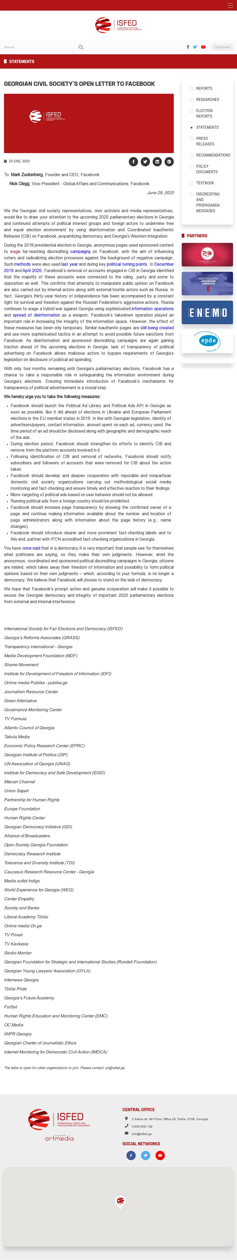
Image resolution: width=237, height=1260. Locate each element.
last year (69, 264)
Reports (204, 88)
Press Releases (205, 141)
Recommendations (210, 155)
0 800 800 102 (142, 1127)
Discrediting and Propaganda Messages (208, 202)
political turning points (127, 264)
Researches (207, 99)
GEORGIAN (222, 47)
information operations (153, 309)
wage (15, 252)
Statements (207, 127)
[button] (120, 1202)
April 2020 (32, 271)
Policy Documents (207, 169)
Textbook (205, 183)
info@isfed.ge (142, 1134)
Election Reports (204, 113)
